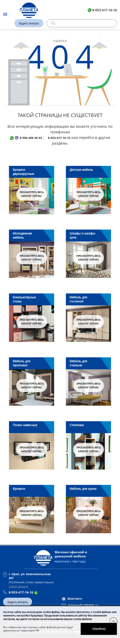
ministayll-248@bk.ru (83, 605)
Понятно (99, 629)
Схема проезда (18, 586)
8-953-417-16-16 (104, 10)
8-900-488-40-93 (31, 138)
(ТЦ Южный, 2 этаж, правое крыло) (33, 578)
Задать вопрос (29, 23)
